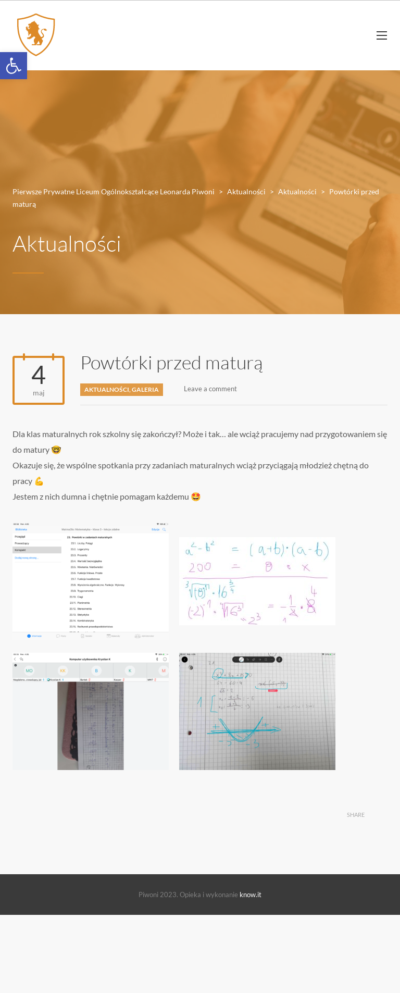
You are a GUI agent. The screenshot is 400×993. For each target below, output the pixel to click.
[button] (13, 65)
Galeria (145, 389)
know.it (250, 894)
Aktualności (106, 389)
